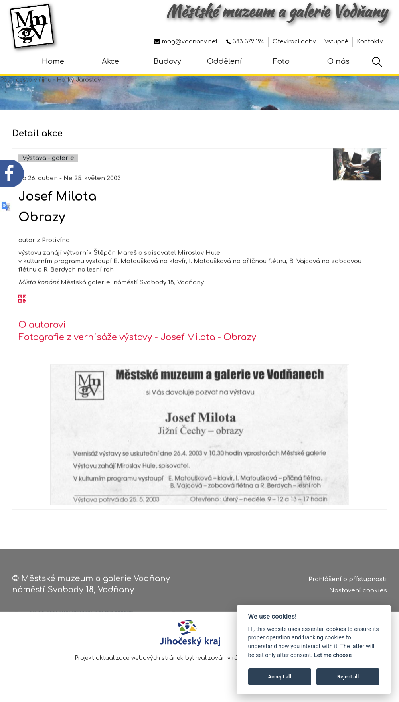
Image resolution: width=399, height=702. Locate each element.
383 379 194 (245, 42)
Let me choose (333, 655)
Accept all (279, 677)
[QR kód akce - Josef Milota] (22, 308)
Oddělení (224, 61)
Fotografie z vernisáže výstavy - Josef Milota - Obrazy (137, 346)
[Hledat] (377, 62)
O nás (338, 61)
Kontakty (370, 42)
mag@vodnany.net (186, 42)
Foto (281, 61)
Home (53, 61)
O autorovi (42, 334)
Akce (110, 61)
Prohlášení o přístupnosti (347, 580)
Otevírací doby (294, 42)
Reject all (348, 677)
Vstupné (336, 42)
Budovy (167, 61)
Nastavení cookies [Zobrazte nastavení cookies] (358, 592)
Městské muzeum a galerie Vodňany (276, 11)
